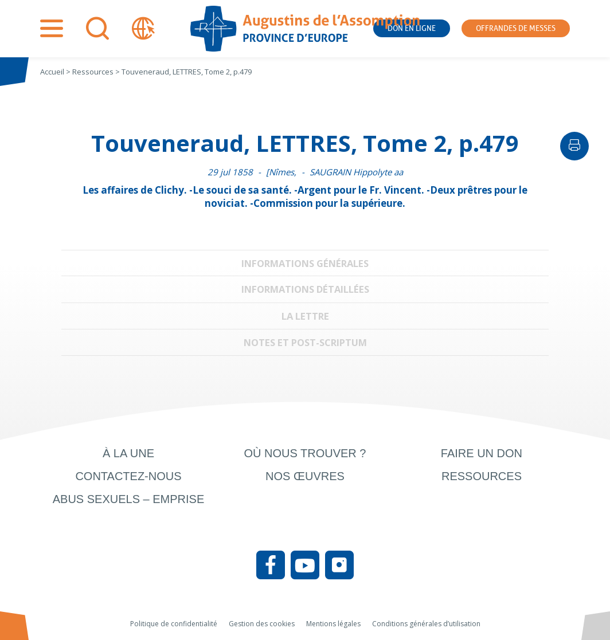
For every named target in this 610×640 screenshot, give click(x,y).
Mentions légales (333, 624)
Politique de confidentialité (173, 624)
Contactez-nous (128, 476)
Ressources (481, 476)
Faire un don (481, 453)
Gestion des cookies (262, 624)
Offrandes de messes (516, 28)
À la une (128, 453)
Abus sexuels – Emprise (129, 499)
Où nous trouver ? (305, 453)
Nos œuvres (305, 476)
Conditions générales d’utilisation (426, 624)
